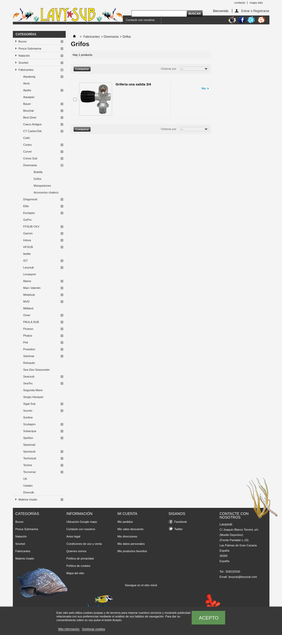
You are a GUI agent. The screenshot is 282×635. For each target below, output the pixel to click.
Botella (38, 172)
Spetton (28, 437)
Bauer (27, 103)
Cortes (27, 144)
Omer (27, 315)
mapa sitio (256, 2)
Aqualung (29, 76)
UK (25, 478)
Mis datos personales (131, 543)
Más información (69, 629)
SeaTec (28, 383)
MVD (26, 301)
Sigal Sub (29, 403)
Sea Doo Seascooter (36, 369)
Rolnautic (29, 362)
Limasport (29, 274)
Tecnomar (29, 471)
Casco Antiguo (32, 124)
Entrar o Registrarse (255, 11)
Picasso (28, 328)
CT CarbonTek (32, 131)
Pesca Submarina (30, 48)
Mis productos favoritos (132, 551)
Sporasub (29, 451)
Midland (28, 308)
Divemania (30, 165)
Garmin (28, 233)
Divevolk (28, 492)
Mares (27, 281)
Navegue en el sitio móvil (141, 585)
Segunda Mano (33, 390)
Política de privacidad (80, 558)
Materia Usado (28, 499)
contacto (239, 2)
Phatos (27, 335)
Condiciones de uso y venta (84, 543)
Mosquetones (42, 185)
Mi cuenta (127, 514)
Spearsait (29, 444)
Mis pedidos (125, 521)
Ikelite (27, 253)
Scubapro (29, 424)
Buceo (23, 41)
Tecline (27, 465)
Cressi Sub (30, 158)
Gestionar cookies (93, 629)
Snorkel (23, 62)
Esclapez (29, 212)
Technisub (29, 458)
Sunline (28, 417)
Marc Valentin (32, 287)
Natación (24, 55)
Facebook (180, 521)
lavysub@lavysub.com (242, 576)
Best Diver (30, 117)
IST (25, 260)
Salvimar (29, 356)
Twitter (178, 529)
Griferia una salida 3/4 (133, 84)
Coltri (26, 137)
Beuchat (28, 110)
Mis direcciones (127, 536)
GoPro (27, 219)
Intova (27, 240)
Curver (27, 151)
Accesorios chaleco (46, 192)
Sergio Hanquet (33, 397)
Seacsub (29, 376)
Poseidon (29, 349)
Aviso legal (73, 536)
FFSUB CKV (31, 226)
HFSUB (28, 247)
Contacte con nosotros (140, 19)
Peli (25, 342)
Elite (26, 206)
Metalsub (29, 294)
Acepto (209, 618)
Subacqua (29, 431)
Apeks (27, 90)
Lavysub (28, 267)
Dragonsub (30, 199)
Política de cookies (79, 565)
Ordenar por (168, 68)
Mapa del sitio (75, 573)
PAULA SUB (31, 322)
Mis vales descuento (131, 529)
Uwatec (28, 485)
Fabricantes (26, 69)
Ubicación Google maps (82, 521)
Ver (203, 88)
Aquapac (29, 97)
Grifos (37, 178)
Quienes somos (76, 551)
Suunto (27, 410)
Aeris (26, 83)
